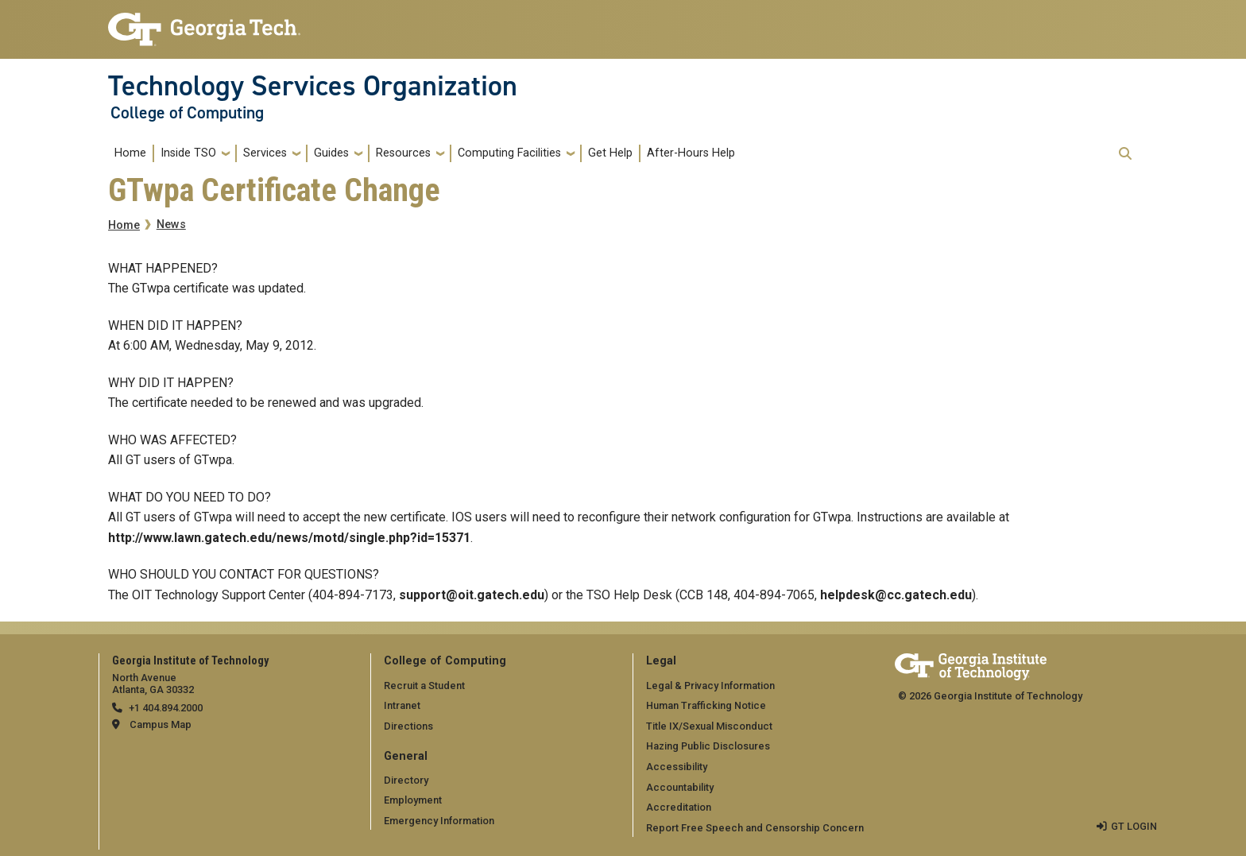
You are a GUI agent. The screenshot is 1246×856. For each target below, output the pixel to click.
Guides (331, 153)
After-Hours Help (691, 153)
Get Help (610, 153)
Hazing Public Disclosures (708, 746)
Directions (408, 726)
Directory (406, 780)
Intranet (402, 705)
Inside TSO (188, 153)
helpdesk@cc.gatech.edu (896, 594)
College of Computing (187, 112)
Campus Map (161, 724)
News (171, 224)
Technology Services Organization (312, 86)
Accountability (680, 786)
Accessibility (676, 767)
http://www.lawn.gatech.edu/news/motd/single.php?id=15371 (289, 537)
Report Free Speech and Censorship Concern (755, 828)
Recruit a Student (424, 685)
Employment (413, 800)
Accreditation (678, 807)
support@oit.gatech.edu (471, 594)
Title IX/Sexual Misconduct (709, 726)
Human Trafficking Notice (706, 705)
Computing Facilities (509, 153)
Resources (403, 153)
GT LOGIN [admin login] (1134, 826)
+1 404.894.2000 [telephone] (166, 708)
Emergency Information (439, 821)
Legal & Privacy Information (710, 685)
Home (130, 153)
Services (265, 153)
